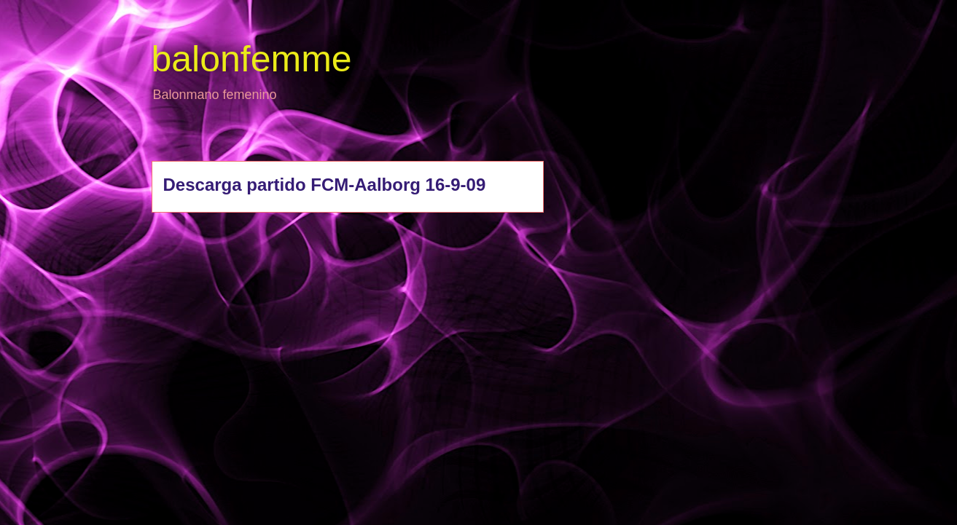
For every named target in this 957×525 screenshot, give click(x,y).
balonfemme (252, 59)
